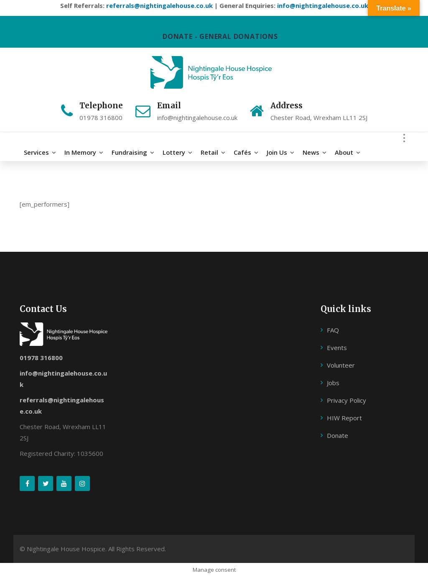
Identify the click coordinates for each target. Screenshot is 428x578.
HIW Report (344, 418)
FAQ (333, 331)
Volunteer (341, 366)
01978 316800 (41, 358)
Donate (337, 436)
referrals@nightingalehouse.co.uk (159, 5)
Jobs (333, 383)
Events (337, 348)
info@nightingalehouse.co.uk (322, 5)
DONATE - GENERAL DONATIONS (220, 36)
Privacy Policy (346, 401)
